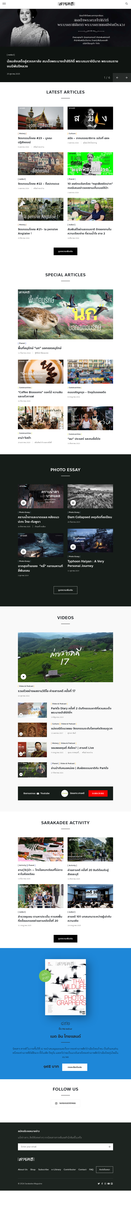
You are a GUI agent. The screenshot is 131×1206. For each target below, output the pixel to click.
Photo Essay (24, 530)
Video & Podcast (26, 704)
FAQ (91, 1184)
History (22, 151)
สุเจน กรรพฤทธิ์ (73, 769)
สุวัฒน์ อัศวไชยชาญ (90, 160)
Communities (25, 405)
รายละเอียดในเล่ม (75, 1082)
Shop (33, 1184)
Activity (22, 880)
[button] (117, 95)
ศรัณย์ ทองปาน (39, 164)
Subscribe (98, 808)
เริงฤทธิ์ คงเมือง (40, 544)
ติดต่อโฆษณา (104, 1184)
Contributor (70, 1184)
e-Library (56, 1184)
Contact (82, 1184)
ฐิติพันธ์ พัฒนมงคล (41, 370)
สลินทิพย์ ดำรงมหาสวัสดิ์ (43, 460)
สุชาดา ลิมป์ (72, 750)
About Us (23, 1184)
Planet (72, 196)
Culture (72, 151)
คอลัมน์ (11, 72)
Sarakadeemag (65, 1118)
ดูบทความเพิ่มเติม (65, 269)
